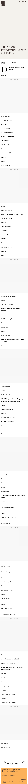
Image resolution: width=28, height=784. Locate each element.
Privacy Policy (4, 782)
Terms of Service (22, 781)
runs (12, 702)
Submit (23, 779)
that (9, 747)
